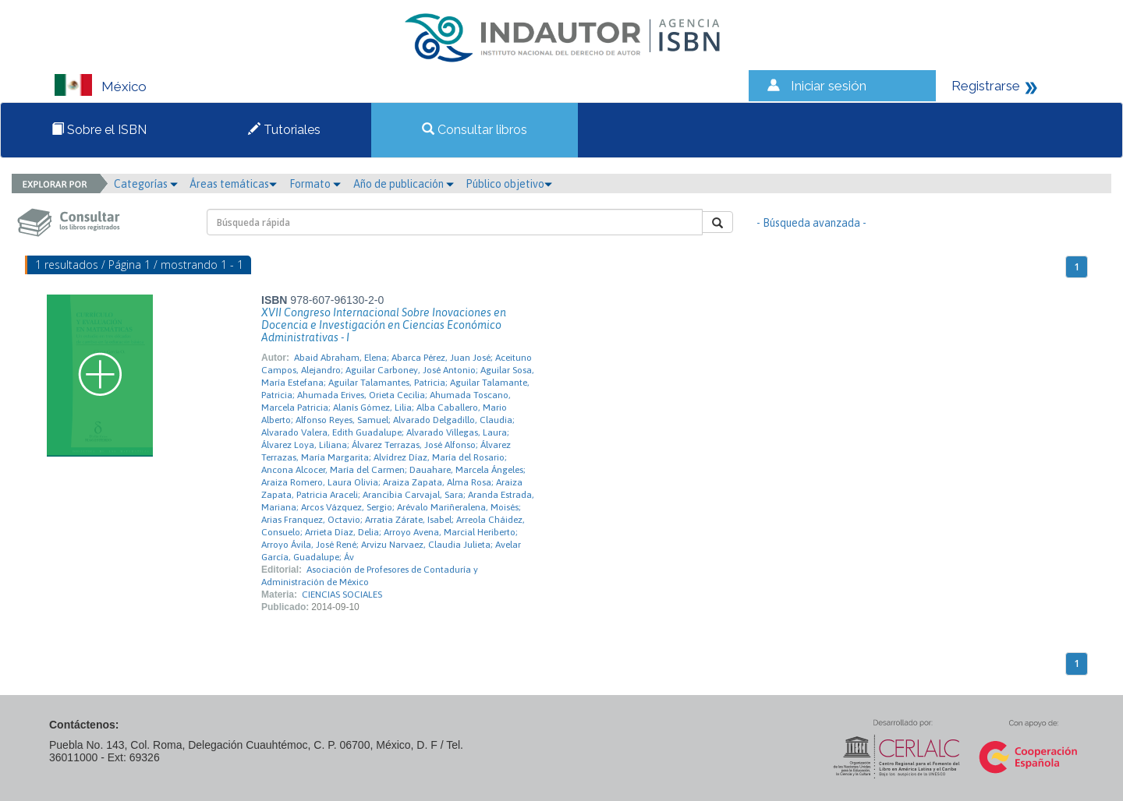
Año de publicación (403, 184)
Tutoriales (284, 129)
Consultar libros (474, 129)
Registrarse (985, 86)
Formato (315, 184)
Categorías (146, 184)
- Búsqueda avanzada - (811, 223)
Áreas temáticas (233, 184)
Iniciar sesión (828, 86)
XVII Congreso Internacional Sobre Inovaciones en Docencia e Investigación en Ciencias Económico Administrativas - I (383, 325)
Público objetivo (509, 184)
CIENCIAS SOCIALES (342, 594)
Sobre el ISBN (99, 129)
